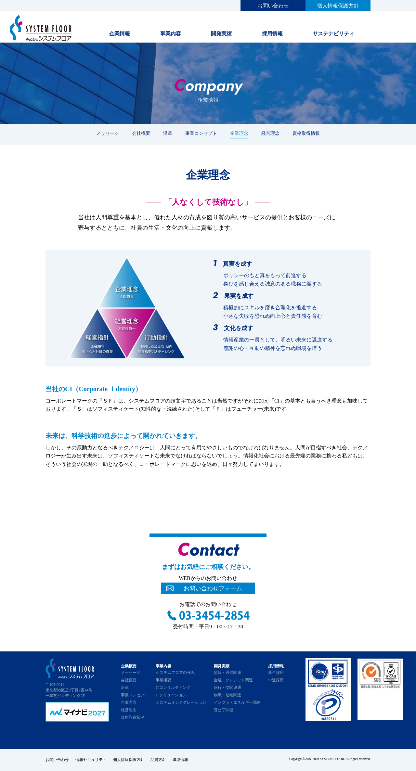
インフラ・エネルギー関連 (237, 702)
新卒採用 (276, 672)
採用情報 (272, 33)
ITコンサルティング (173, 687)
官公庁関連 (223, 710)
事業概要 (163, 680)
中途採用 (276, 680)
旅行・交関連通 (227, 687)
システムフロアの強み (175, 672)
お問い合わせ (273, 5)
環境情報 (180, 759)
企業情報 (119, 33)
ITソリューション (171, 695)
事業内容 (170, 33)
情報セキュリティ (91, 759)
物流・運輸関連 (227, 695)
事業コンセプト (201, 133)
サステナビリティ (333, 33)
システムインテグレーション (181, 702)
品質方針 (158, 759)
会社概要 (141, 133)
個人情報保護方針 (338, 5)
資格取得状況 (132, 717)
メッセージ (107, 133)
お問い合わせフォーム (213, 588)
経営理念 (270, 133)
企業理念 (239, 133)
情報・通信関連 (227, 672)
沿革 (167, 133)
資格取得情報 (306, 133)
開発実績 (221, 33)
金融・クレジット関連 (233, 680)
